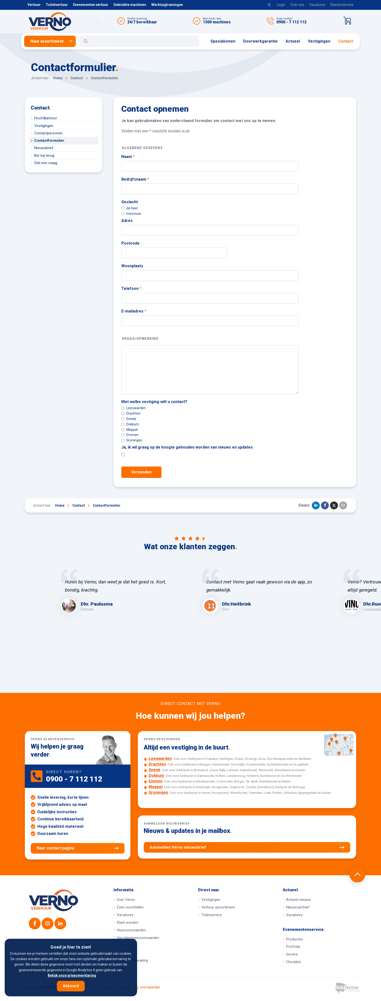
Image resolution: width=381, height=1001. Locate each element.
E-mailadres (133, 311)
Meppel (129, 430)
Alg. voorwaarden (146, 987)
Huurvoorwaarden (131, 930)
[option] (119, 591)
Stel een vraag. (46, 163)
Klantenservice (342, 5)
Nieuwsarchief (298, 907)
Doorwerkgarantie (260, 41)
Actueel (293, 41)
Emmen (130, 435)
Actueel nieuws (298, 899)
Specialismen (222, 41)
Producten (294, 939)
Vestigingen (319, 41)
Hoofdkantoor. (46, 118)
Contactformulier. (49, 140)
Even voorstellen (130, 907)
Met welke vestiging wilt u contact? (154, 401)
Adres (127, 220)
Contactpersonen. (48, 133)
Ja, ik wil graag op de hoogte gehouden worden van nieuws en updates (187, 447)
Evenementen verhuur (90, 5)
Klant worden (127, 922)
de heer (129, 208)
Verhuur (34, 5)
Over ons (297, 5)
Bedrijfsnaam (135, 179)
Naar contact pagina (78, 848)
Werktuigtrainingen (167, 5)
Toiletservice (211, 915)
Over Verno (126, 899)
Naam (128, 156)
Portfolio (293, 946)
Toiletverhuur (57, 5)
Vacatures (317, 5)
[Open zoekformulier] (139, 41)
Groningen (131, 440)
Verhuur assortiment (218, 907)
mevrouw (131, 214)
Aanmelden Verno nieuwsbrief (247, 847)
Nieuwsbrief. (44, 148)
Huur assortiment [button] (47, 41)
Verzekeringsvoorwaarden (138, 938)
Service (292, 954)
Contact (345, 41)
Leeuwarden (133, 408)
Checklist (293, 962)
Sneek (128, 419)
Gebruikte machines (129, 5)
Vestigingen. (44, 126)
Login (281, 5)
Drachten (131, 413)
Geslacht (129, 202)
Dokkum (130, 424)
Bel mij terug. (44, 155)
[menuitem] (52, 41)
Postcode (130, 243)
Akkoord (71, 986)
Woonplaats (132, 266)
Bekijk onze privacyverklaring (72, 975)
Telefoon (131, 288)
